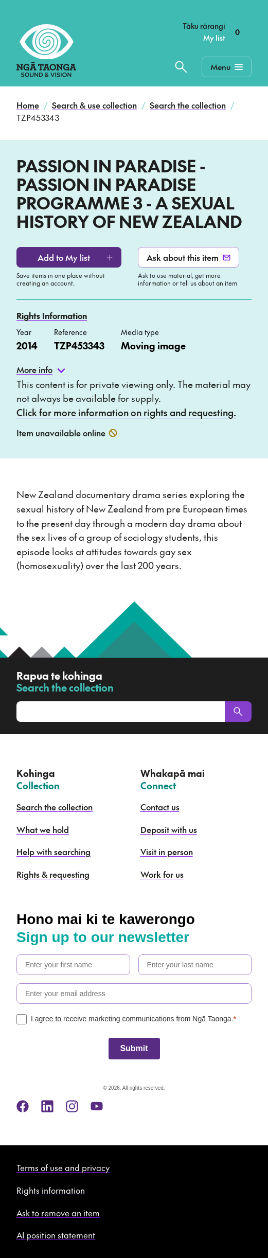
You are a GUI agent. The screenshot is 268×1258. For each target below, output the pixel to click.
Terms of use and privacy (63, 1167)
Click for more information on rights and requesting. (126, 412)
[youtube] (97, 1106)
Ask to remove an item (58, 1212)
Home (27, 105)
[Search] (238, 711)
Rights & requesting (53, 874)
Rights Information (51, 315)
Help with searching (53, 851)
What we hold (42, 829)
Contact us (160, 806)
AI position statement (55, 1235)
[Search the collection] (181, 67)
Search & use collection (94, 105)
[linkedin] (47, 1106)
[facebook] (22, 1106)
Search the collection (188, 105)
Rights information (50, 1190)
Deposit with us (168, 829)
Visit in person (166, 851)
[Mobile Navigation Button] (227, 67)
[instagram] (72, 1106)
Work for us (162, 874)
